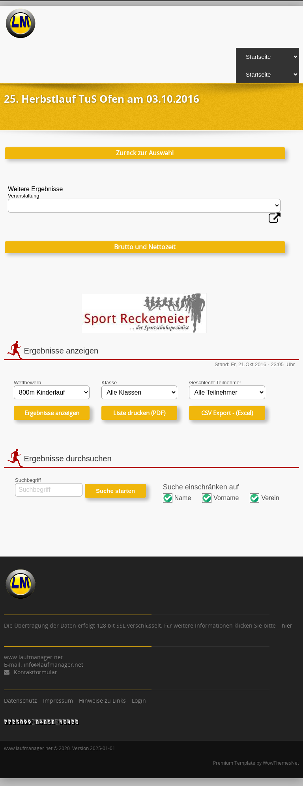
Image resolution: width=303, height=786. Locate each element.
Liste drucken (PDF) (139, 413)
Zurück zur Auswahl (145, 153)
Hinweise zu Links (102, 700)
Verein (270, 498)
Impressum (58, 700)
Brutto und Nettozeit (145, 247)
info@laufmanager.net (53, 664)
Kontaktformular (35, 672)
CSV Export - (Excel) (227, 413)
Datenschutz (20, 700)
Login (139, 700)
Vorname (226, 498)
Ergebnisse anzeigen (51, 413)
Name (182, 498)
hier (287, 625)
